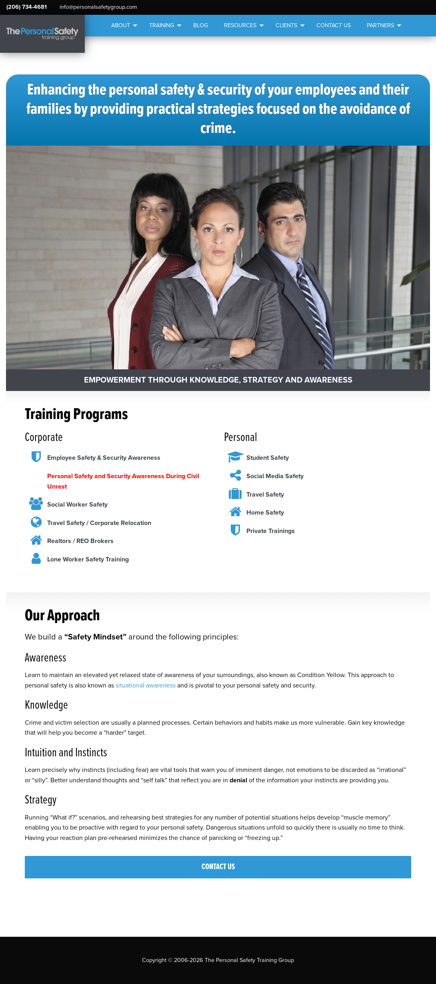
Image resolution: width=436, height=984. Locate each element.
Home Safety (265, 513)
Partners (380, 25)
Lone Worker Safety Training (88, 559)
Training (161, 25)
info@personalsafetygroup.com (98, 7)
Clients (286, 25)
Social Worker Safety (77, 505)
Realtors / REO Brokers (80, 541)
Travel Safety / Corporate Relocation (99, 523)
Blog (200, 25)
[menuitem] (122, 25)
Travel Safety (265, 495)
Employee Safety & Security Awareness (103, 458)
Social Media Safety (275, 476)
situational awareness (146, 685)
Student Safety (267, 458)
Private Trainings (270, 531)
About (120, 25)
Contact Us (333, 25)
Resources (240, 25)
